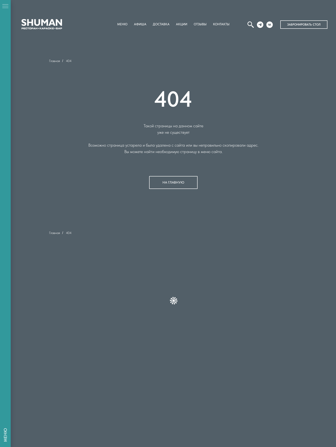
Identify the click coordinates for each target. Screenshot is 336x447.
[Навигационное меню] (5, 6)
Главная (54, 61)
